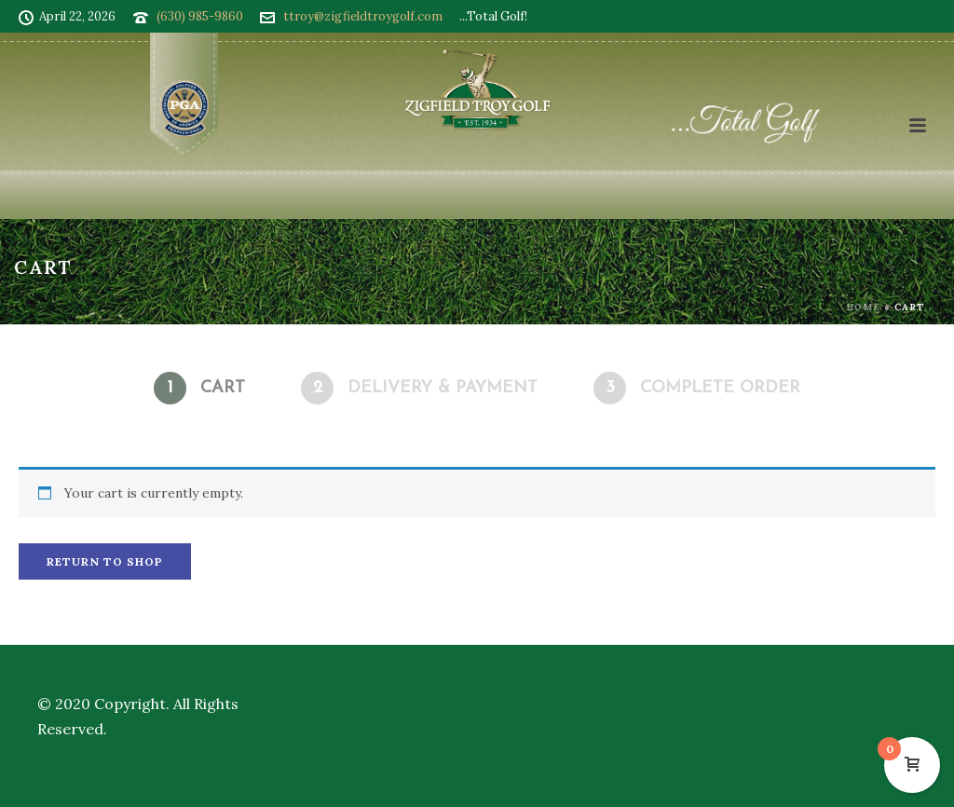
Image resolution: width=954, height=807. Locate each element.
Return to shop (105, 561)
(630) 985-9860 (200, 16)
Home (863, 307)
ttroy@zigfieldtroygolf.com (363, 16)
